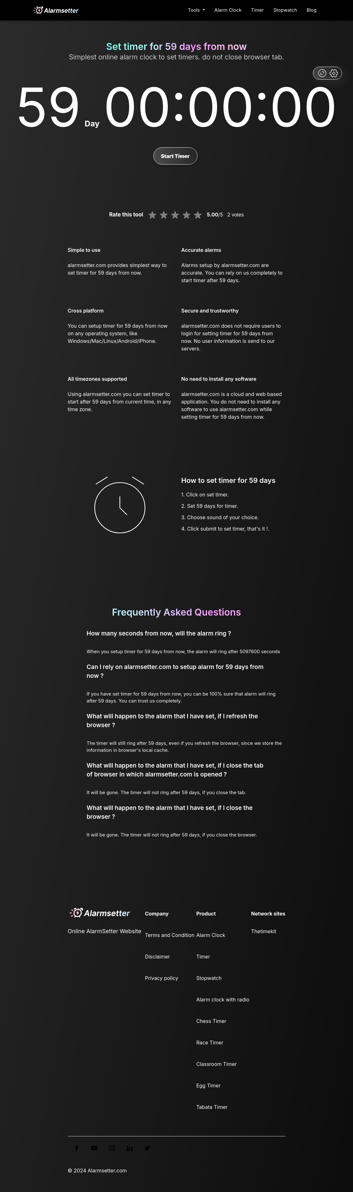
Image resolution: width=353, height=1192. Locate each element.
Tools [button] (194, 10)
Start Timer (175, 156)
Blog (312, 10)
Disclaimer (157, 956)
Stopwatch (285, 10)
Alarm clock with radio (222, 999)
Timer (257, 10)
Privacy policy (161, 978)
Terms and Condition (169, 935)
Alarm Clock (228, 10)
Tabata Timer (211, 1107)
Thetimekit (263, 931)
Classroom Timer (216, 1064)
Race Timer (209, 1042)
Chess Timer (211, 1021)
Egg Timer (208, 1085)
